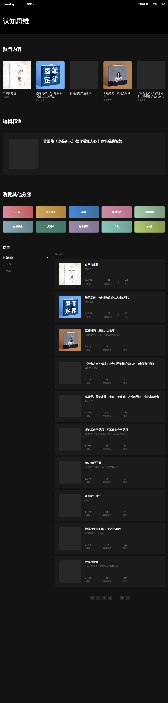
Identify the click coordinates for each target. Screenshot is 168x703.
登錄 (163, 4)
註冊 (155, 4)
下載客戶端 (143, 4)
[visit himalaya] (9, 4)
